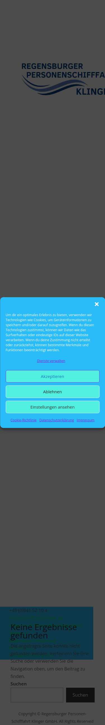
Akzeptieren (52, 376)
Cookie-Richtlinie (24, 420)
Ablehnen (52, 391)
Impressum (85, 420)
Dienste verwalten (51, 360)
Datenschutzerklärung (56, 420)
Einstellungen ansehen (53, 407)
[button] (96, 304)
